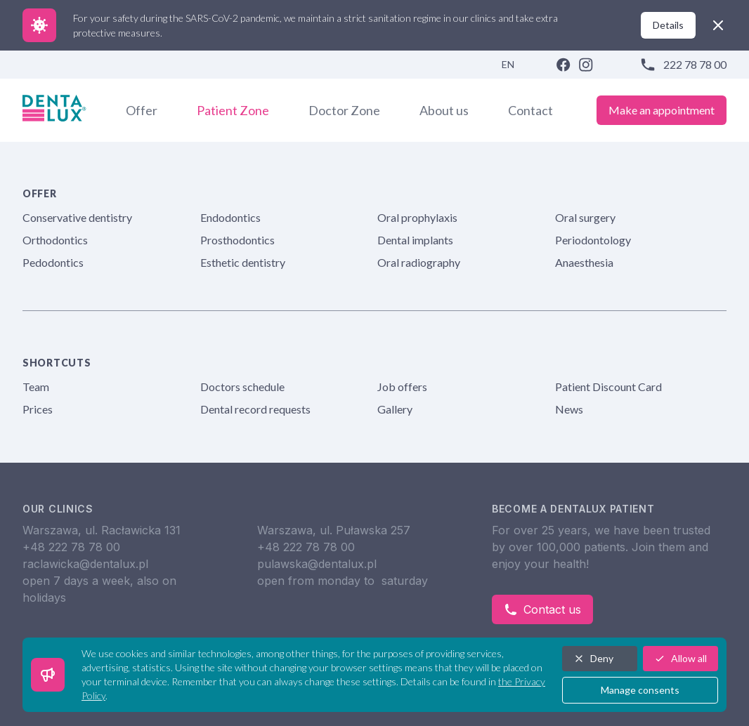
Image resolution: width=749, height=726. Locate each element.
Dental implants (415, 239)
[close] (718, 25)
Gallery (394, 409)
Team (35, 386)
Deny (593, 658)
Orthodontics (55, 239)
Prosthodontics (237, 239)
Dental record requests (255, 409)
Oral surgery (585, 217)
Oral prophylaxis (417, 217)
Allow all (680, 658)
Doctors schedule (242, 386)
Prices (37, 409)
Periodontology (593, 239)
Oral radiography (418, 262)
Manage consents (640, 690)
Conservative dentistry (77, 217)
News (569, 409)
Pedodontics (53, 262)
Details (668, 25)
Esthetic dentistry (242, 262)
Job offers (402, 386)
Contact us (542, 609)
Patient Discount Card (608, 386)
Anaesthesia (584, 262)
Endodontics (230, 217)
